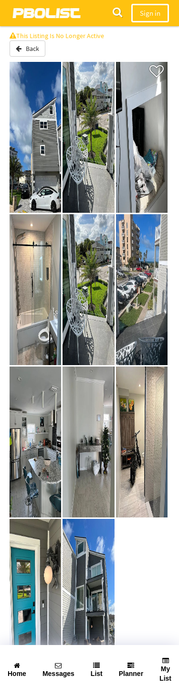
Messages (58, 669)
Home (17, 669)
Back (27, 48)
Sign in (150, 13)
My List (165, 669)
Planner (131, 669)
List (97, 669)
